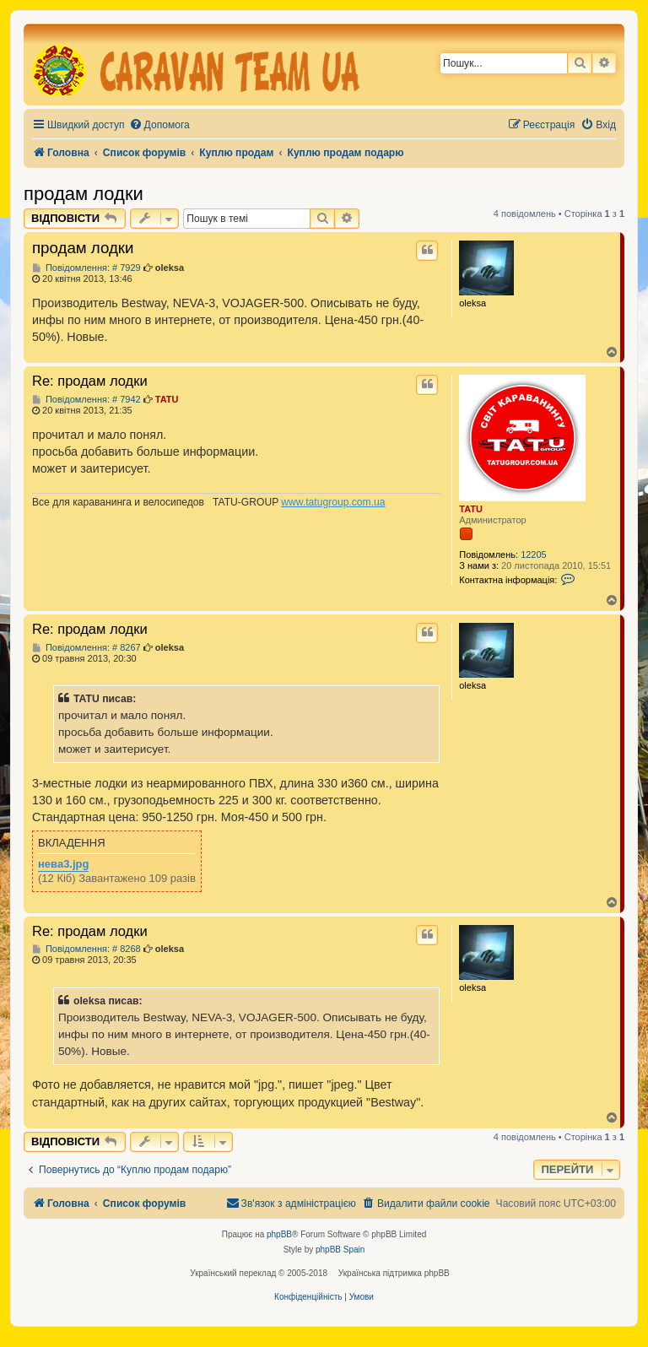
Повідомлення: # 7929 (86, 267)
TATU (471, 509)
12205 (534, 554)
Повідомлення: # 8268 (86, 949)
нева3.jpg (63, 863)
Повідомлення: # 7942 (86, 399)
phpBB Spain (340, 1249)
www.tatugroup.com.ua (333, 502)
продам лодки (83, 193)
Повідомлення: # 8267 (86, 647)
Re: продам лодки (90, 380)
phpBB (279, 1234)
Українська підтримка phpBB (394, 1273)
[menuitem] (159, 125)
